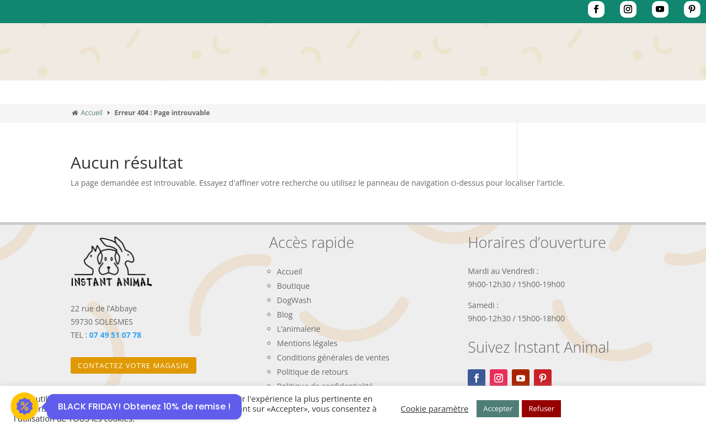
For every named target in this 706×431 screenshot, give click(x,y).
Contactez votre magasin (133, 365)
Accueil (92, 112)
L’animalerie (298, 329)
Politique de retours (312, 372)
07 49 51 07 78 (115, 335)
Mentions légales (307, 343)
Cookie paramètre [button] (435, 408)
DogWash (294, 300)
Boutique (293, 286)
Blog (285, 314)
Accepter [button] (497, 408)
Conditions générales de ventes (333, 357)
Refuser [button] (541, 408)
